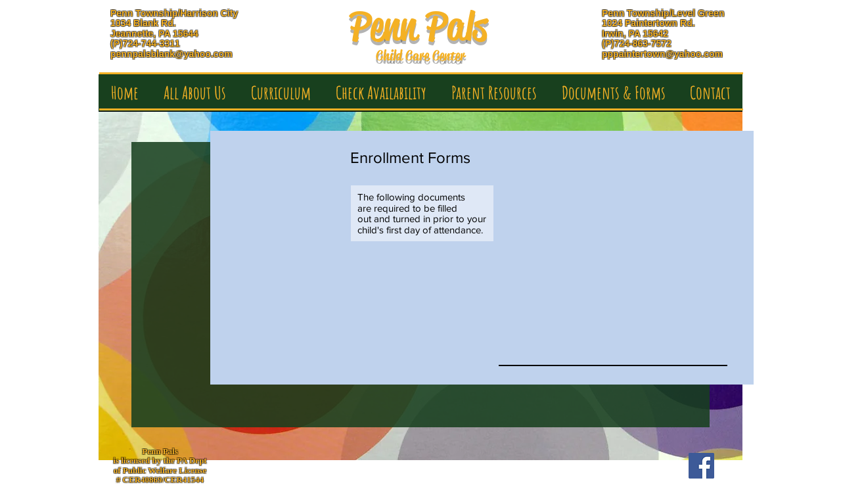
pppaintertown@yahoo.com (662, 54)
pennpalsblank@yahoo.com (171, 54)
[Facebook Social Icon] (701, 466)
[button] (195, 97)
